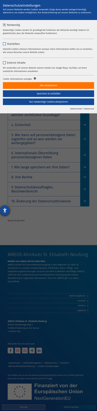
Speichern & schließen (48, 93)
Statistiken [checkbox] (13, 44)
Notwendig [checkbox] (13, 25)
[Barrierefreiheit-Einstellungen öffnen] (5, 210)
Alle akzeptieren (48, 85)
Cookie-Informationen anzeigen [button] (19, 79)
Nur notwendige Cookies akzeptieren (48, 101)
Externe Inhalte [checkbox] (16, 62)
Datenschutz (76, 109)
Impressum (89, 109)
